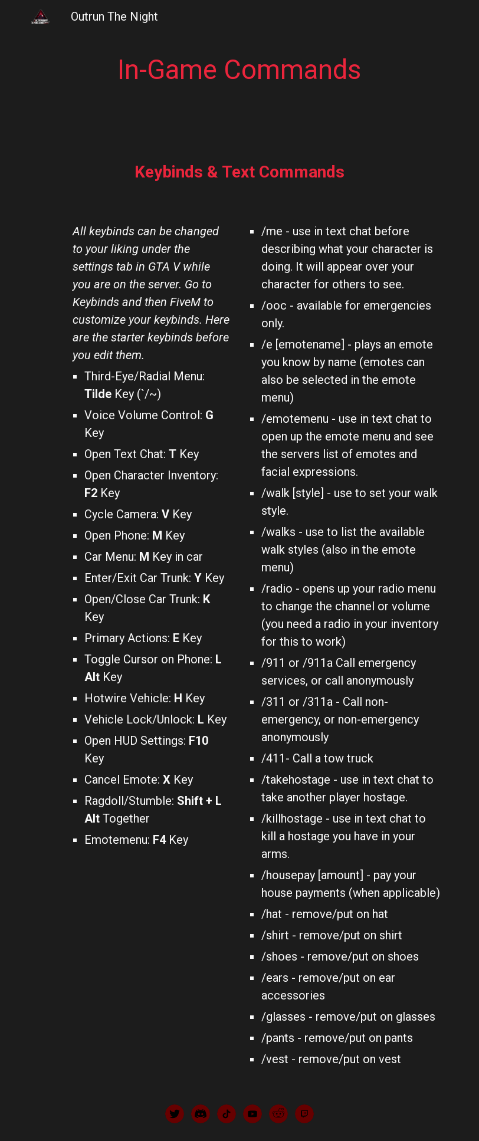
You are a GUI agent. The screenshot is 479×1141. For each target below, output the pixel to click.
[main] (239, 70)
